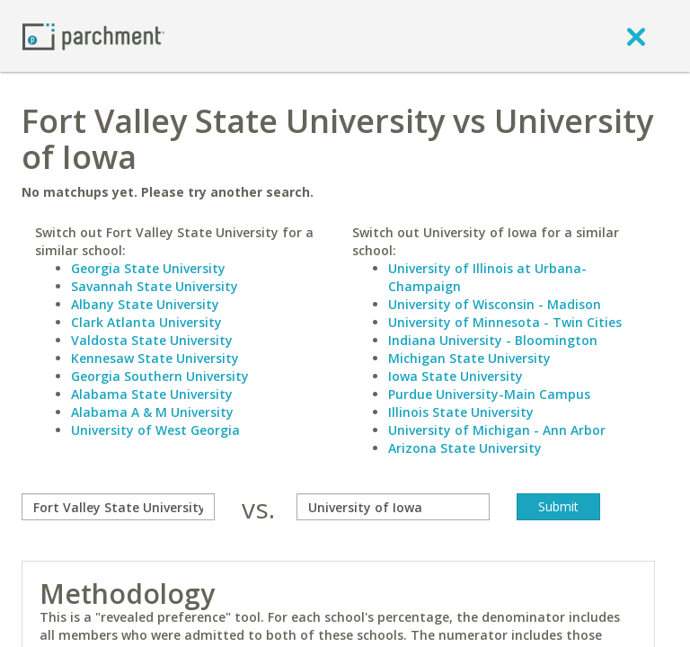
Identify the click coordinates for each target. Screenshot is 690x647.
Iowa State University (455, 376)
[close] (636, 36)
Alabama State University (152, 394)
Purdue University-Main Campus (489, 394)
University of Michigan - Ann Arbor (497, 430)
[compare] (118, 506)
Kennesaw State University (155, 358)
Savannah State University (154, 286)
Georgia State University (148, 268)
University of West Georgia (155, 430)
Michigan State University (469, 358)
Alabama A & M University (152, 412)
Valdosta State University (152, 340)
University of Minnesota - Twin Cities (505, 322)
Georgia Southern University (160, 376)
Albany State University (145, 304)
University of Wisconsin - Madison (494, 304)
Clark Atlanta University (146, 322)
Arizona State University (465, 447)
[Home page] (93, 35)
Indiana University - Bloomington (492, 340)
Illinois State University (461, 412)
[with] (393, 506)
